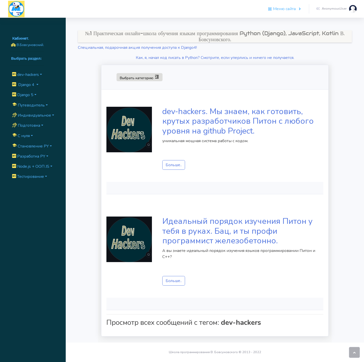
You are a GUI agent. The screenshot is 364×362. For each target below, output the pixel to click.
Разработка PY (28, 156)
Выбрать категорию (139, 76)
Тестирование (28, 176)
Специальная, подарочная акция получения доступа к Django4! (137, 47)
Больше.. (174, 165)
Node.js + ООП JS (30, 166)
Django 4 (23, 85)
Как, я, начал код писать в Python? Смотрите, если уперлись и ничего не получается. (215, 57)
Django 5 (22, 95)
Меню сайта (282, 9)
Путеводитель (28, 105)
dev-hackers (25, 74)
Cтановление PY (30, 146)
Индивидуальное (31, 115)
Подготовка (26, 125)
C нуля (21, 136)
